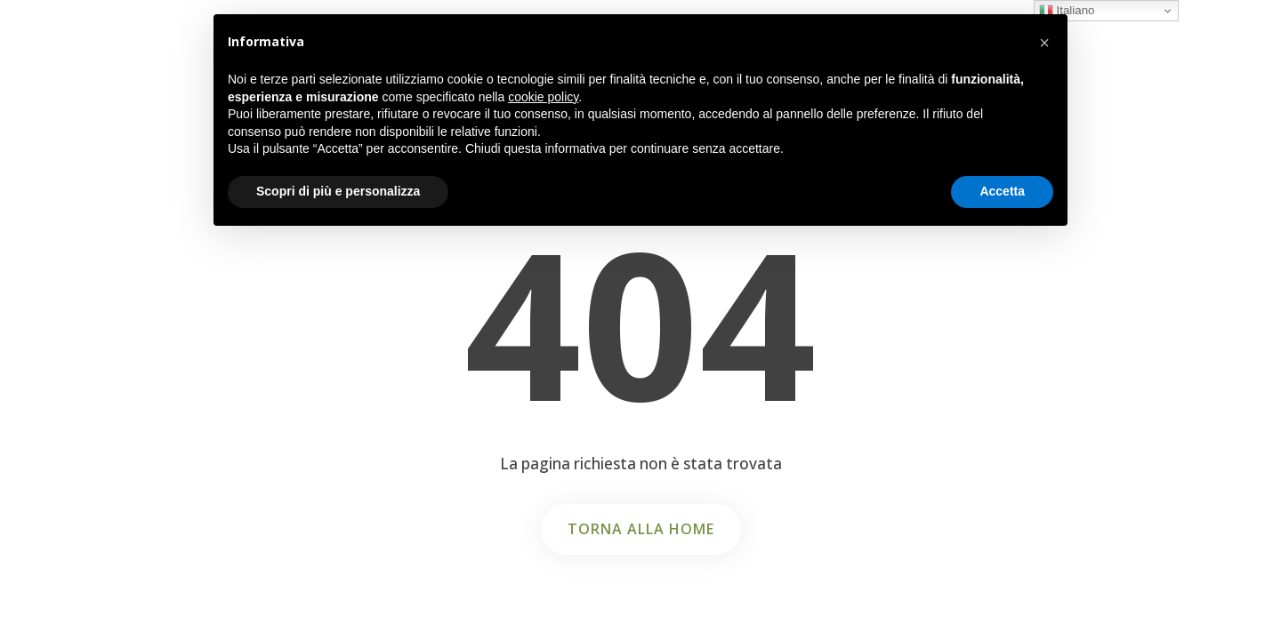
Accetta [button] (1002, 191)
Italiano (1067, 11)
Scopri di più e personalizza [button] (338, 191)
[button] (1044, 42)
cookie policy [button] (543, 97)
